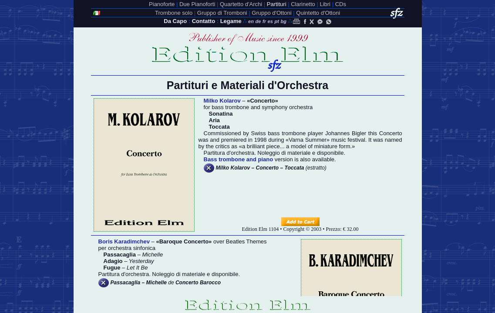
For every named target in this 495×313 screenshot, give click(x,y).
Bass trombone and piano (238, 159)
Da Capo (175, 21)
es (270, 21)
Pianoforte (162, 4)
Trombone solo (173, 13)
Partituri (276, 4)
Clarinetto (303, 4)
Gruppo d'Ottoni (271, 13)
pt (276, 21)
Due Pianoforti (197, 4)
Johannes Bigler (345, 133)
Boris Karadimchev (124, 241)
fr (264, 21)
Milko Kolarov (222, 100)
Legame (231, 21)
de (258, 21)
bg (283, 21)
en (251, 21)
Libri (325, 4)
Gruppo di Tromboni (222, 13)
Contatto (203, 21)
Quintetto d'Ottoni (318, 13)
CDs (340, 4)
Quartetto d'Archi (241, 4)
